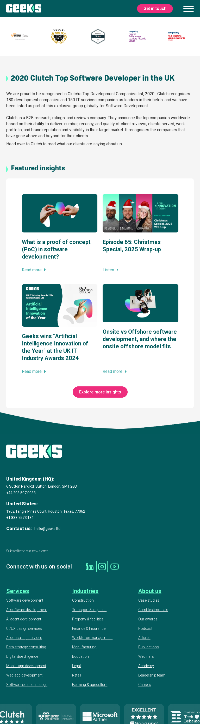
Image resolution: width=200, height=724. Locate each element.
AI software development (26, 609)
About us (149, 591)
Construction (83, 600)
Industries (85, 591)
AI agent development (23, 619)
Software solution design (26, 684)
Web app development (24, 675)
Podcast (145, 628)
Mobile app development (26, 665)
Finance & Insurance (88, 628)
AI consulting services (24, 637)
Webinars (146, 656)
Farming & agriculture (89, 684)
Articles (144, 637)
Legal (76, 665)
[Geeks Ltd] (23, 8)
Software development (24, 600)
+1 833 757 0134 (20, 518)
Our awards (148, 619)
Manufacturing (84, 647)
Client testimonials (153, 609)
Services (17, 591)
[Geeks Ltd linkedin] (89, 566)
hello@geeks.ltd (47, 528)
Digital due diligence (22, 656)
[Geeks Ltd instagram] (101, 566)
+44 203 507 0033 (21, 493)
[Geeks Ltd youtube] (113, 566)
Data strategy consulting (26, 647)
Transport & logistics (89, 609)
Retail (76, 675)
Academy (146, 665)
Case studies (148, 600)
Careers (144, 684)
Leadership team (151, 675)
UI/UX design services (24, 628)
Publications (148, 647)
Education (80, 656)
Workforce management (92, 637)
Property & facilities (88, 619)
